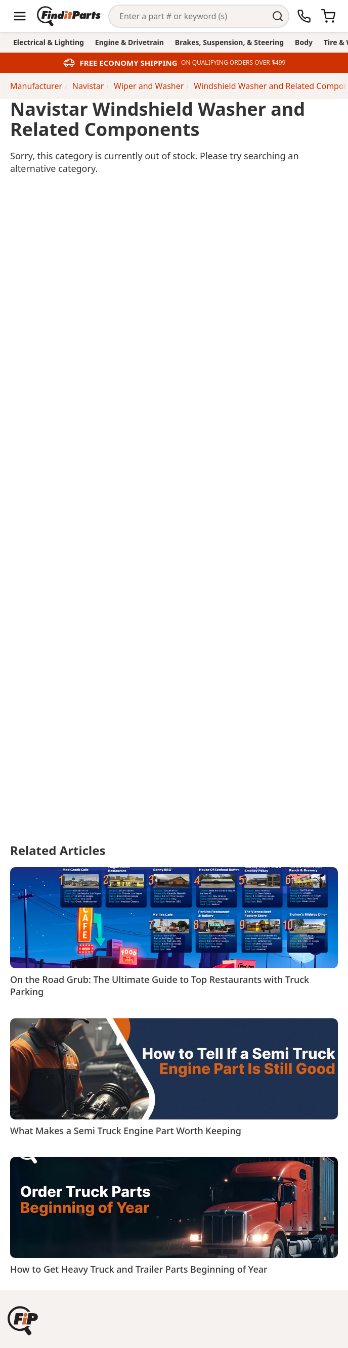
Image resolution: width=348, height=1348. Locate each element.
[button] (23, 1321)
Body (304, 42)
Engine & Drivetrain (129, 42)
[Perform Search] (278, 16)
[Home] (69, 16)
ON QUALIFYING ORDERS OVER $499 (233, 62)
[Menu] (20, 16)
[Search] (188, 16)
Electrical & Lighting (48, 42)
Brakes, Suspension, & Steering (229, 42)
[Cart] (328, 16)
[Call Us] (304, 16)
